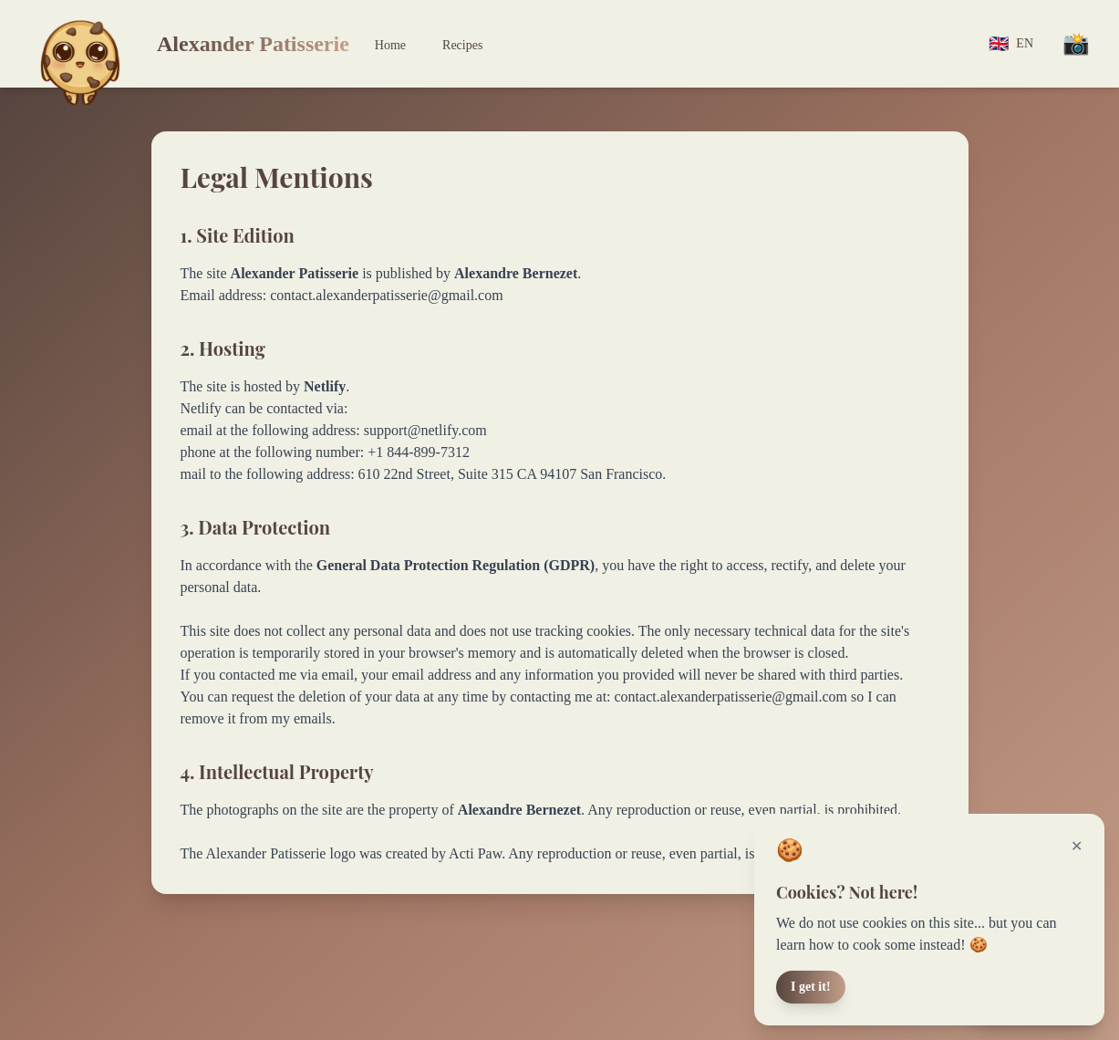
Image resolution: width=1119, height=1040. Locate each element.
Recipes (462, 45)
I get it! (811, 986)
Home (390, 45)
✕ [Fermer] (1077, 846)
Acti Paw (475, 853)
